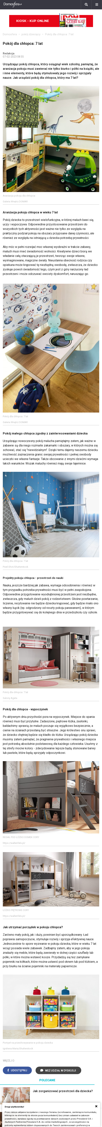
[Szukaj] (86, 4)
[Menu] (97, 4)
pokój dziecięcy (31, 34)
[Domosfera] (12, 4)
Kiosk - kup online (51, 21)
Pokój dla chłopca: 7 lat (59, 34)
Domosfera (10, 34)
